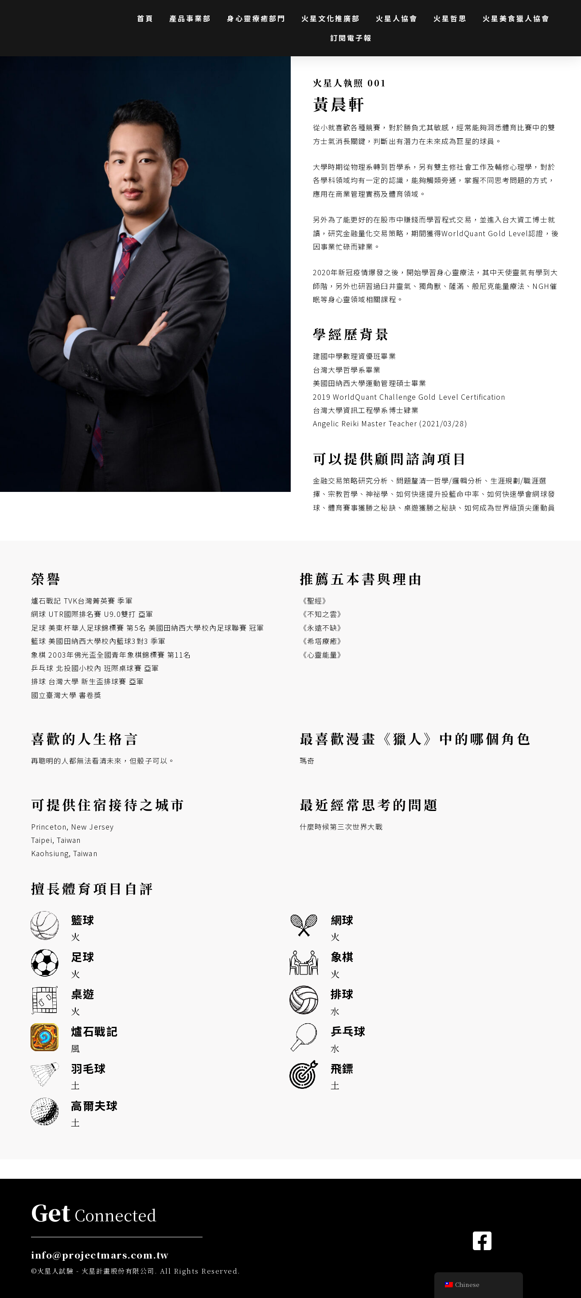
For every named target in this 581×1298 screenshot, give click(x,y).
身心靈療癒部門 (256, 18)
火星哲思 (450, 18)
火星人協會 (397, 18)
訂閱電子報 (351, 37)
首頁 (145, 18)
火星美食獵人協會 (516, 18)
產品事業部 (190, 18)
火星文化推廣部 (330, 18)
